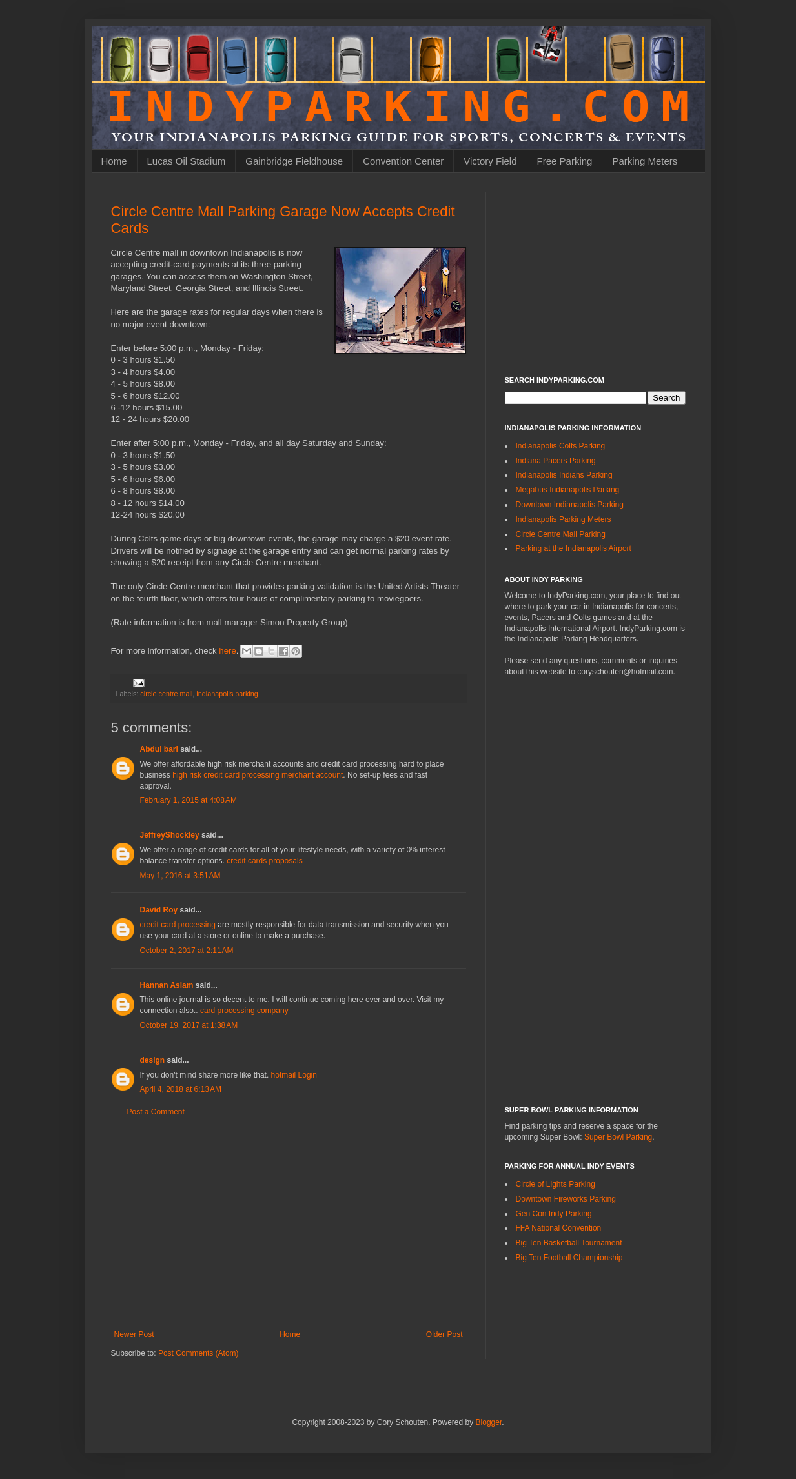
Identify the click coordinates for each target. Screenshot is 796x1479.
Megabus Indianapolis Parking (568, 489)
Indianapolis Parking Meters (563, 519)
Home (114, 161)
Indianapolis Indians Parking (564, 474)
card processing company (244, 1010)
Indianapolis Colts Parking (561, 445)
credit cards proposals (264, 860)
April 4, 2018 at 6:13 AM (180, 1089)
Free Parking (565, 161)
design (152, 1060)
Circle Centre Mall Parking (561, 534)
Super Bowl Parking (618, 1137)
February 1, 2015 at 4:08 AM (188, 800)
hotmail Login (294, 1075)
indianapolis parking (227, 694)
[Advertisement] (288, 1223)
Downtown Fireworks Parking (566, 1198)
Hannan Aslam (167, 985)
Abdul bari (159, 749)
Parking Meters (644, 161)
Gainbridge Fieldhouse (294, 161)
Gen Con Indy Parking (554, 1213)
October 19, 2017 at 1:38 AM (189, 1025)
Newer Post (134, 1334)
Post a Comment (156, 1111)
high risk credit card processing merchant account (257, 775)
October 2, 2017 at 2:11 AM (187, 950)
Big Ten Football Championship (569, 1257)
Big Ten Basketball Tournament (569, 1242)
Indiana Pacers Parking (556, 460)
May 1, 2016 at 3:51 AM (180, 875)
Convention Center (403, 161)
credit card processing (178, 924)
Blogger (489, 1422)
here (227, 650)
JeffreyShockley (169, 835)
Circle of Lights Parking (555, 1184)
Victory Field (490, 161)
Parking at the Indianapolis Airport (573, 548)
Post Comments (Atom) (198, 1353)
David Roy (159, 909)
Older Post (444, 1334)
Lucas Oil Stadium (186, 161)
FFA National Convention (559, 1227)
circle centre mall (166, 694)
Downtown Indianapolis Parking (570, 504)
